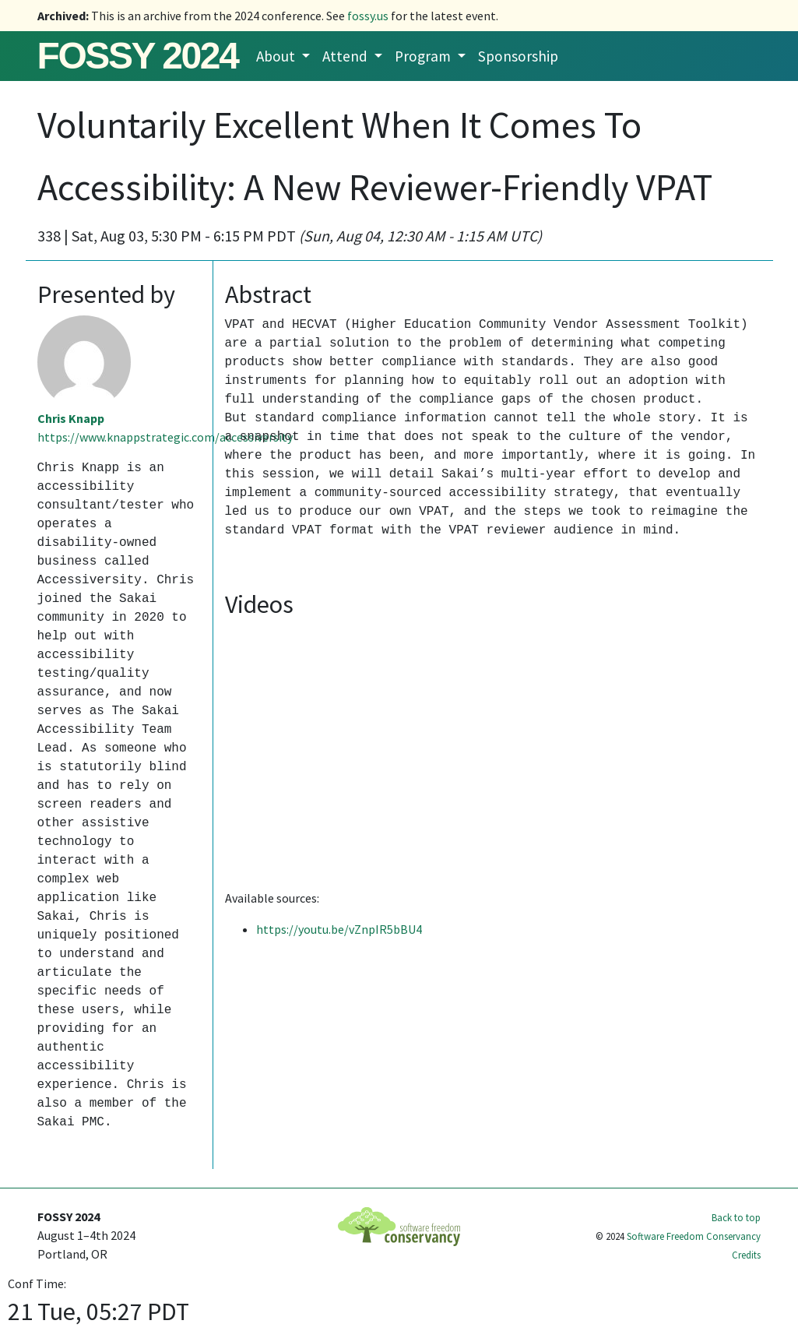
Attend (346, 56)
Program (424, 56)
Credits (746, 1254)
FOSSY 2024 (137, 55)
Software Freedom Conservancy (694, 1236)
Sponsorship (518, 56)
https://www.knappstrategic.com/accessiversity (165, 437)
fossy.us (367, 15)
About (277, 56)
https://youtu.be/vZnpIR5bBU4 (339, 929)
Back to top (736, 1217)
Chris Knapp (70, 418)
